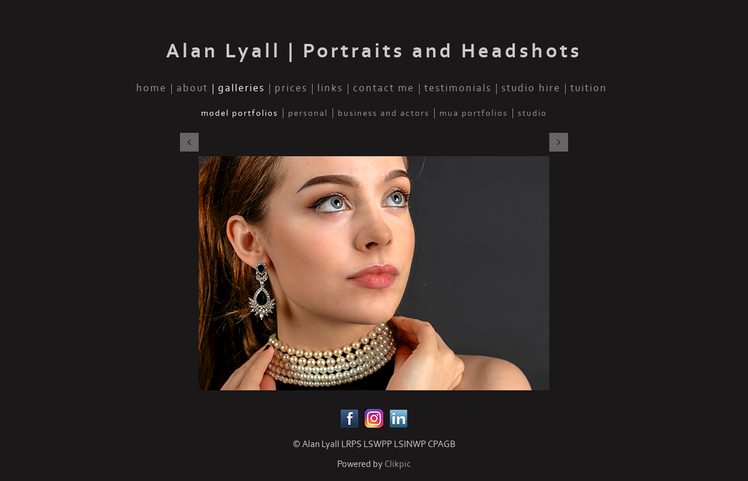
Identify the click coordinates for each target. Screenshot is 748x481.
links (330, 89)
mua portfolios (473, 113)
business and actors (384, 113)
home (151, 89)
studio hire (530, 89)
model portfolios (239, 113)
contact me (383, 89)
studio (532, 113)
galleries (241, 89)
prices (291, 89)
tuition (588, 89)
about (192, 89)
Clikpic (398, 464)
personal (308, 113)
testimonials (457, 89)
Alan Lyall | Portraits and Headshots (374, 51)
